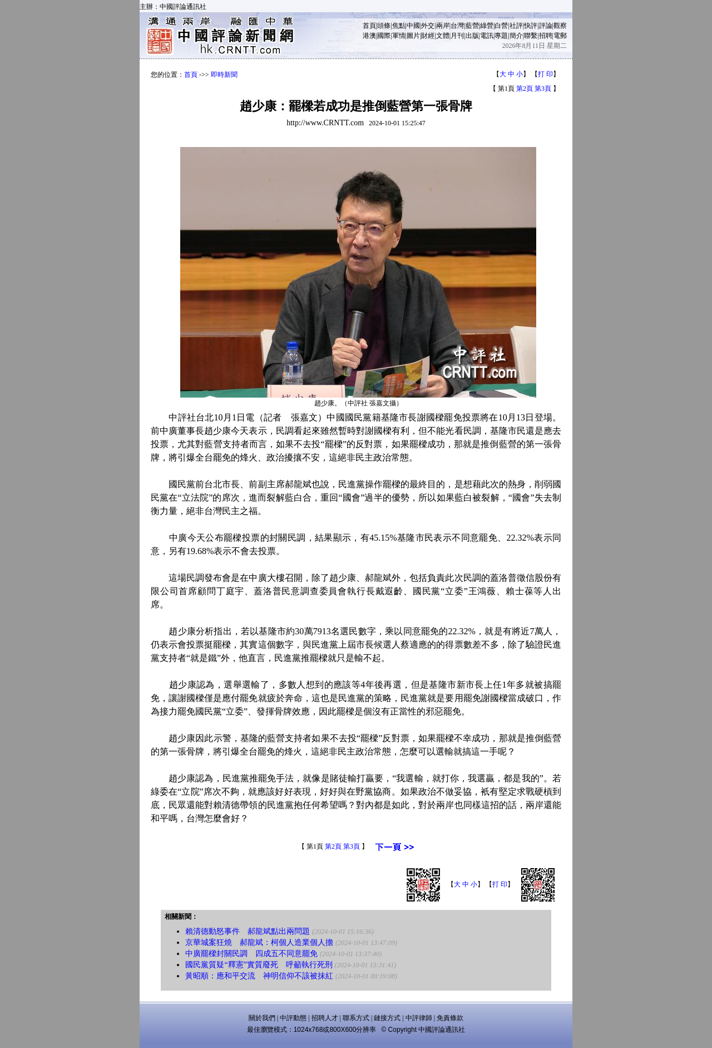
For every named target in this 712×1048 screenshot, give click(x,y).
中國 (413, 26)
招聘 (545, 36)
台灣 (457, 26)
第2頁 (524, 88)
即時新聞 (224, 75)
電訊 (486, 36)
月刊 (457, 36)
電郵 (560, 36)
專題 (501, 36)
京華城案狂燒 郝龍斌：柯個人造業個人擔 (259, 942)
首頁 (369, 26)
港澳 (369, 36)
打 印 (545, 74)
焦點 (399, 26)
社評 (516, 26)
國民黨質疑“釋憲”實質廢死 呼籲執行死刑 (258, 965)
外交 (427, 26)
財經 (427, 36)
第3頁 (543, 88)
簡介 (516, 36)
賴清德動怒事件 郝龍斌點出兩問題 (247, 931)
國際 (383, 36)
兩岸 (442, 26)
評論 (545, 26)
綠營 (486, 26)
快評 (530, 26)
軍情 (399, 36)
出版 (472, 36)
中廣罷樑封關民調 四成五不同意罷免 (251, 953)
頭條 (383, 26)
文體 (442, 36)
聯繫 (530, 36)
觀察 (560, 26)
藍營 (472, 26)
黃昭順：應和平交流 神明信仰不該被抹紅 (259, 976)
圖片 (413, 36)
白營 (501, 26)
